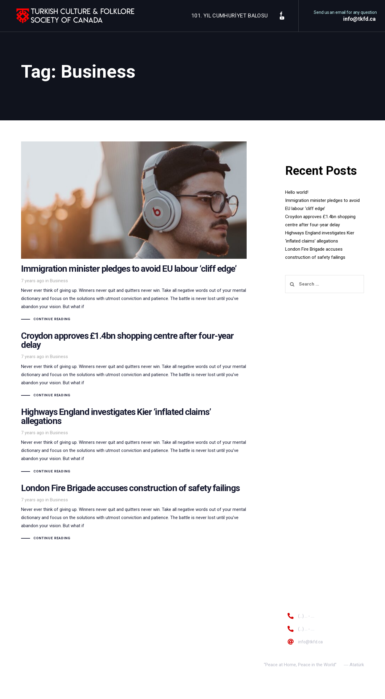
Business (59, 280)
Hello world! (296, 192)
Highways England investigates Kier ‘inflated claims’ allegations (134, 441)
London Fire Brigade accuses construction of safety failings (134, 513)
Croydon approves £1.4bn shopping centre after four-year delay (134, 364)
